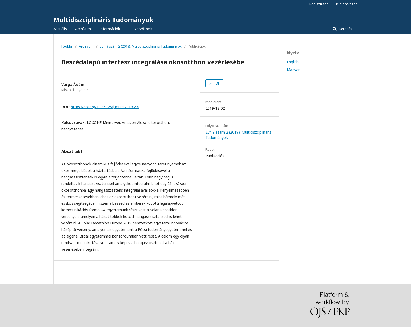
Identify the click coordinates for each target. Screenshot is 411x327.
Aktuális (60, 28)
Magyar (293, 69)
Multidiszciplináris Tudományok (103, 19)
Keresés (345, 28)
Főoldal (67, 46)
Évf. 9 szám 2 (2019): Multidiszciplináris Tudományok (141, 46)
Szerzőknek (142, 28)
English (293, 61)
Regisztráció (319, 4)
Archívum (83, 28)
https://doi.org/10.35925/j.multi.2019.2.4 (105, 106)
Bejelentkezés (346, 4)
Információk (110, 28)
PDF (216, 83)
